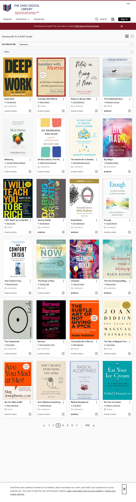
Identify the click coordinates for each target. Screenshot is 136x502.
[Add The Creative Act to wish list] (30, 354)
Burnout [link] (41, 341)
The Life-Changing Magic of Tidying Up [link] (116, 281)
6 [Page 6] (72, 425)
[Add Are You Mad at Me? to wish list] (30, 414)
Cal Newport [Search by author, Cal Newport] (11, 102)
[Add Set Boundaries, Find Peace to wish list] (63, 172)
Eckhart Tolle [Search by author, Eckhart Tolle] (44, 284)
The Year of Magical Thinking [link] (116, 341)
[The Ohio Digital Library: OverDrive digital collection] (21, 9)
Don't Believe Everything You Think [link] (50, 402)
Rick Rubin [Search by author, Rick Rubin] (11, 345)
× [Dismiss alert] (121, 26)
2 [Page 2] (53, 425)
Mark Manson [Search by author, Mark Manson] (78, 345)
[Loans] (113, 19)
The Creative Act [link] (12, 341)
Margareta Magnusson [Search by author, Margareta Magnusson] (81, 163)
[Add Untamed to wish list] (96, 293)
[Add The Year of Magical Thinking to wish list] (129, 354)
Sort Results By (9, 44)
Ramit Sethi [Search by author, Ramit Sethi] (11, 224)
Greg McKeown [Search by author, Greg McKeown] (79, 224)
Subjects (7, 19)
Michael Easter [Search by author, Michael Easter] (12, 284)
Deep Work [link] (9, 99)
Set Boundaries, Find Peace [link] (50, 159)
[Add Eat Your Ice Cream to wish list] (129, 414)
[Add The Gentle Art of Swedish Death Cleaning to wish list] (96, 172)
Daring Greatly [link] (44, 220)
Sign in (124, 19)
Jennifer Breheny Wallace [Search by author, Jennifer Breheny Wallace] (16, 163)
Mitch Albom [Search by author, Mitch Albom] (44, 102)
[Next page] (93, 425)
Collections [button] (23, 19)
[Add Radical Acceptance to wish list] (96, 414)
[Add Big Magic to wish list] (129, 172)
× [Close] (124, 489)
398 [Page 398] (87, 425)
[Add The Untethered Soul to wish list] (129, 111)
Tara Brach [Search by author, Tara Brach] (77, 406)
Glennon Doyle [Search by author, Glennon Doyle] (78, 284)
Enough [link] (107, 220)
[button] (101, 19)
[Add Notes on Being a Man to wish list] (96, 111)
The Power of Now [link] (46, 281)
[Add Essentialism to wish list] (96, 232)
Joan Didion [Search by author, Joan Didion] (110, 345)
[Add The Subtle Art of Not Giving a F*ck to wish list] (96, 354)
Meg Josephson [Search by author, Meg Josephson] (12, 406)
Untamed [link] (75, 281)
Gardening (39, 19)
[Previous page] (44, 425)
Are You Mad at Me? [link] (13, 402)
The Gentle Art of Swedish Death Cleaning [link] (83, 159)
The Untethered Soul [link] (113, 99)
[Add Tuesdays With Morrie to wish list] (63, 111)
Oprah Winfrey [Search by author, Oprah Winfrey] (111, 224)
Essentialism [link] (76, 220)
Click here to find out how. (87, 26)
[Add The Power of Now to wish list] (63, 293)
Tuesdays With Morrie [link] (47, 99)
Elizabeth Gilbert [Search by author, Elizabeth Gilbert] (112, 163)
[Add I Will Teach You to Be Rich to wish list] (30, 232)
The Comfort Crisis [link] (13, 281)
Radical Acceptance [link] (79, 402)
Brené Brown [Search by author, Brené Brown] (45, 224)
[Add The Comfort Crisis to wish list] (30, 293)
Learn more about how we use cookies (84, 491)
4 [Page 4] (63, 425)
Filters (6, 52)
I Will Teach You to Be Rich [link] (16, 220)
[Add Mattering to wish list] (30, 172)
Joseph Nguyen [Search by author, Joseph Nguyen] (45, 406)
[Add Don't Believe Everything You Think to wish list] (63, 414)
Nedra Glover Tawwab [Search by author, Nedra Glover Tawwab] (48, 163)
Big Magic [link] (108, 159)
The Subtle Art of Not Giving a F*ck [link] (83, 341)
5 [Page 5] (67, 425)
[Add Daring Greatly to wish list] (63, 232)
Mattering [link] (9, 159)
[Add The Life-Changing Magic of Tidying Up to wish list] (129, 293)
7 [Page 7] (76, 425)
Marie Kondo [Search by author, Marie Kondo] (111, 284)
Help (128, 4)
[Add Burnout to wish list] (63, 354)
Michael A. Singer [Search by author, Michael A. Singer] (112, 102)
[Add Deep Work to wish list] (30, 111)
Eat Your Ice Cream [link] (112, 402)
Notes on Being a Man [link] (81, 99)
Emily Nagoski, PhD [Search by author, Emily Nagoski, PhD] (47, 345)
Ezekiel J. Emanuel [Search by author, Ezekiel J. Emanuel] (113, 406)
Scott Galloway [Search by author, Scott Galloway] (78, 102)
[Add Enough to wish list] (129, 232)
